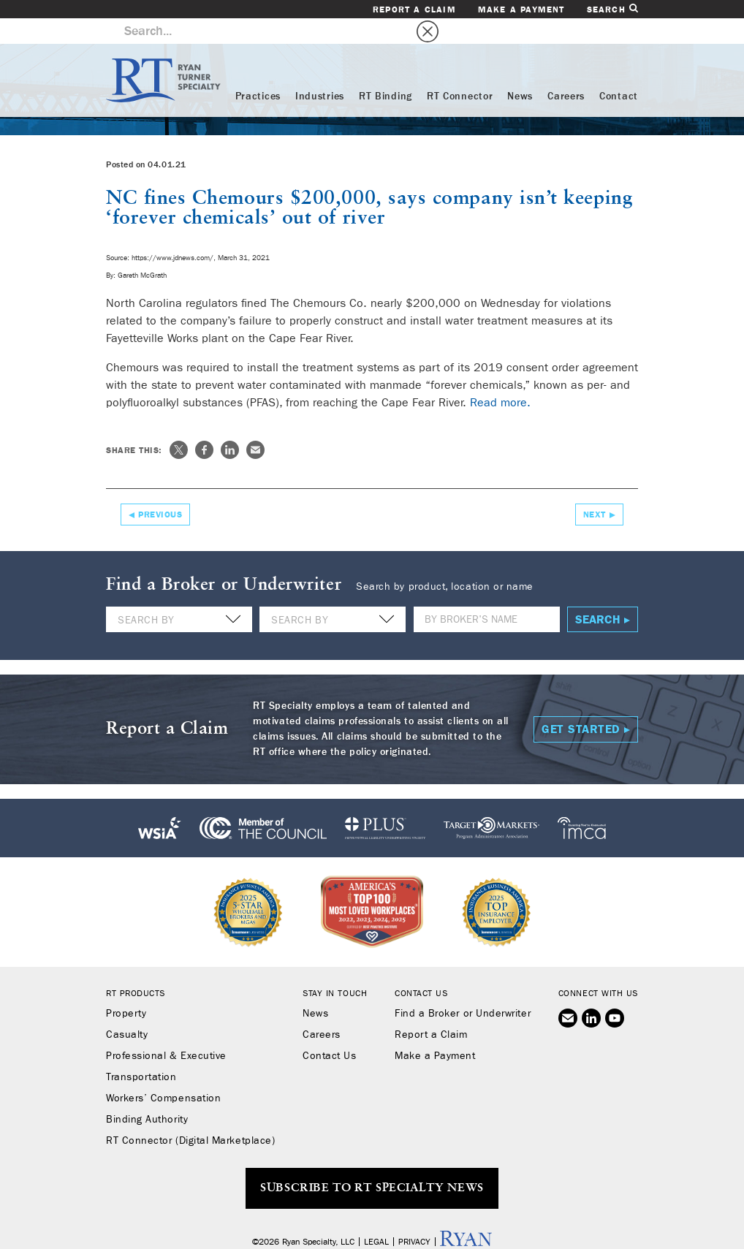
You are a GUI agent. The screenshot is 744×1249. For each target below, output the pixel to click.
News (520, 71)
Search (612, 9)
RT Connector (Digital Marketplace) (190, 1115)
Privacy (414, 1216)
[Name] (487, 594)
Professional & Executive (166, 1030)
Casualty (127, 1009)
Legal (376, 1216)
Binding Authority (147, 1094)
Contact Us (329, 1030)
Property (126, 988)
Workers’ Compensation (163, 1073)
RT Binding (385, 71)
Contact (618, 71)
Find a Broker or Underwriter (463, 988)
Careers (566, 71)
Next (594, 489)
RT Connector (460, 71)
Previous (160, 489)
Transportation (141, 1052)
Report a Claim (414, 9)
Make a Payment (521, 9)
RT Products (135, 968)
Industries (319, 71)
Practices (258, 71)
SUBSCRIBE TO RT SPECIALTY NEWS (371, 1163)
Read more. (500, 377)
